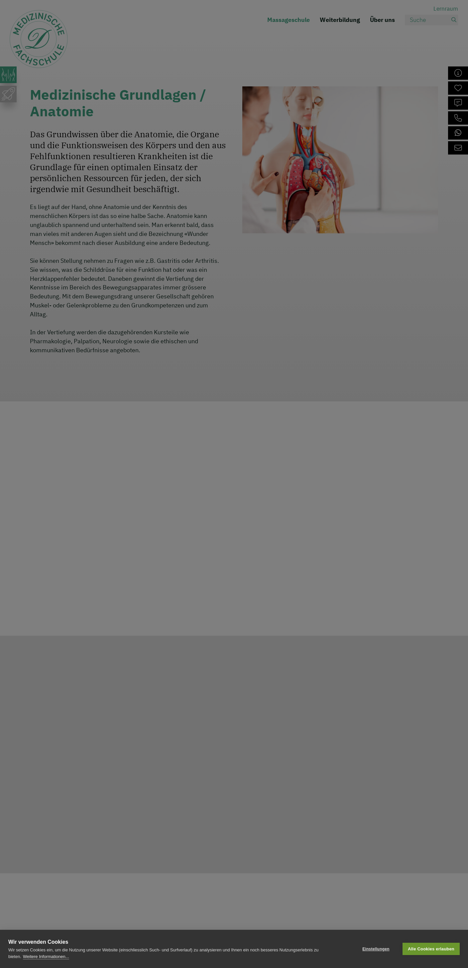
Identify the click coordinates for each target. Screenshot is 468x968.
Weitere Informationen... (46, 956)
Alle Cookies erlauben (431, 948)
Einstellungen (375, 949)
